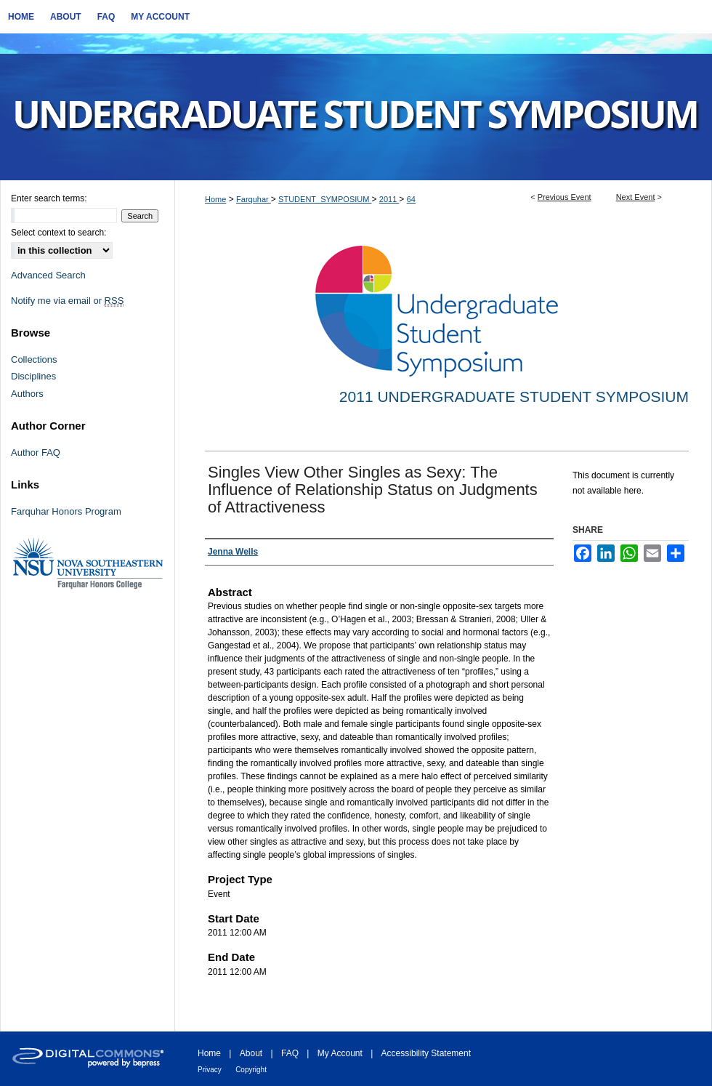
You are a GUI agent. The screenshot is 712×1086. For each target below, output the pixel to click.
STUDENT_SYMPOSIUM (324, 199)
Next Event (635, 197)
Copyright (251, 1070)
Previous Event (564, 197)
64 (411, 199)
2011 (389, 199)
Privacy (210, 1070)
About (251, 1053)
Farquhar (253, 199)
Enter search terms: (49, 198)
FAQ (290, 1053)
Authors (27, 393)
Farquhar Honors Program (66, 511)
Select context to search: (58, 233)
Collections (34, 359)
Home (215, 199)
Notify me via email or (67, 301)
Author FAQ (35, 452)
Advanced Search (48, 275)
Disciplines (33, 376)
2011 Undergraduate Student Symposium (514, 396)
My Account (340, 1053)
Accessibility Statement (426, 1053)
